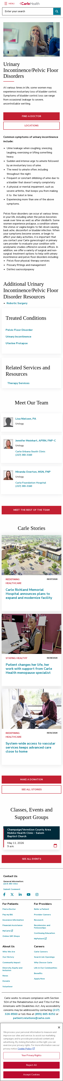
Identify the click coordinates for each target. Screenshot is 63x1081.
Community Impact (11, 962)
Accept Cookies (31, 1076)
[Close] (59, 1029)
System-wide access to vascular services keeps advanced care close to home (30, 747)
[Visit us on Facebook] (5, 894)
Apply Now (39, 978)
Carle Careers (41, 951)
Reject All (31, 1067)
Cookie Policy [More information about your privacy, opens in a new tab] (25, 1050)
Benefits (38, 973)
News (5, 975)
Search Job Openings (44, 957)
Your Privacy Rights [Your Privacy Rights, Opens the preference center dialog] (31, 1057)
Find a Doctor (9, 909)
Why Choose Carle (43, 962)
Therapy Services (18, 383)
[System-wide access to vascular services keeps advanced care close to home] (31, 709)
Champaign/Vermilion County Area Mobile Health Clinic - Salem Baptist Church (29, 833)
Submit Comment (11, 889)
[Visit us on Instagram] (37, 894)
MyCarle (7, 930)
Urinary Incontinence (18, 336)
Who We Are (8, 951)
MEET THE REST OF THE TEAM (31, 510)
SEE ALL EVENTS (31, 859)
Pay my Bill (7, 914)
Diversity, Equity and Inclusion (12, 969)
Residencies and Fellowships (42, 926)
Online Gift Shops (11, 936)
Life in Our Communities (45, 968)
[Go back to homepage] (29, 3)
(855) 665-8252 (45, 1014)
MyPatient (40, 938)
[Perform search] (57, 11)
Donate (6, 981)
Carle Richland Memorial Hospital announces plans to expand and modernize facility (29, 593)
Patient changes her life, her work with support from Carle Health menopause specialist (29, 668)
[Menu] (5, 3)
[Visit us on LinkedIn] (21, 894)
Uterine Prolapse (17, 343)
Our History (8, 957)
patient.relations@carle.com (31, 1018)
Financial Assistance (12, 925)
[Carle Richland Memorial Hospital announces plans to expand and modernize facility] (31, 555)
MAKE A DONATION (31, 779)
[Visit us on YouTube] (29, 894)
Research (38, 920)
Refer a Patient (41, 909)
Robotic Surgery (17, 303)
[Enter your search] (31, 11)
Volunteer (7, 986)
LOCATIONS (31, 125)
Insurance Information (13, 920)
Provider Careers (42, 914)
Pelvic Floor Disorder (19, 330)
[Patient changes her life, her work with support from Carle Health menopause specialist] (31, 634)
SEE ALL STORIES (32, 789)
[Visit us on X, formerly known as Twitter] (12, 894)
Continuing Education (44, 933)
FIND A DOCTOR (31, 116)
